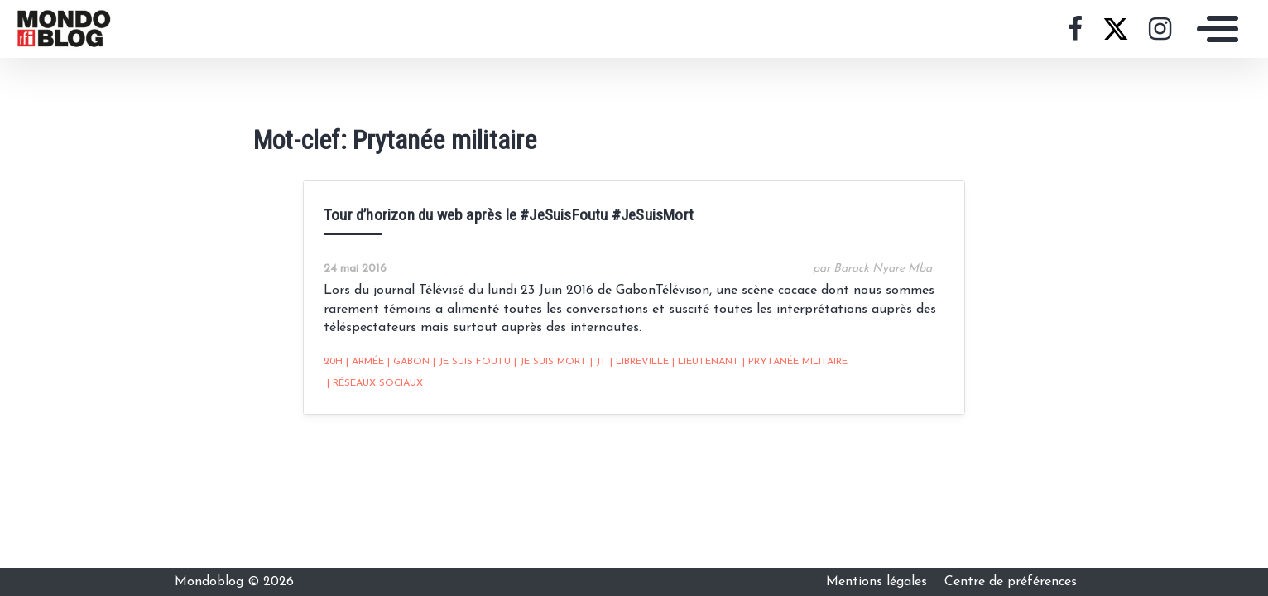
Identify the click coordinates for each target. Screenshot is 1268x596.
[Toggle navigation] (1213, 29)
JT (598, 361)
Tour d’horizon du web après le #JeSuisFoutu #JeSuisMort (509, 214)
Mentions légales (878, 582)
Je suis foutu (472, 361)
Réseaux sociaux (375, 383)
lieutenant (705, 361)
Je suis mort (550, 361)
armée (365, 361)
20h (333, 362)
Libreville (639, 361)
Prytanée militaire (795, 361)
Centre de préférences (1010, 582)
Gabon (408, 361)
